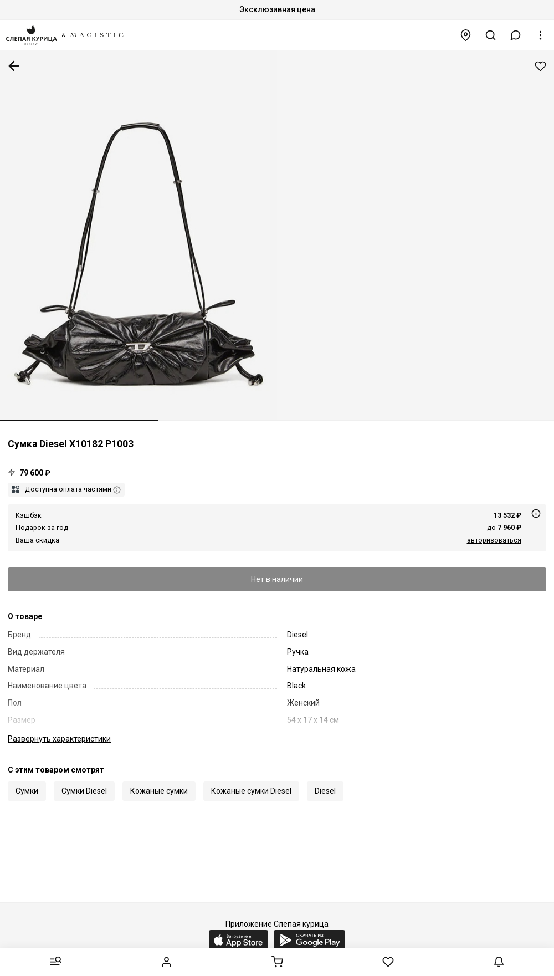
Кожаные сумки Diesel (251, 790)
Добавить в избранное (540, 66)
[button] (515, 35)
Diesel (325, 790)
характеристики (59, 738)
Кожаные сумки (159, 790)
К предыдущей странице (14, 66)
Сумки (27, 790)
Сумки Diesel (84, 790)
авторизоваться (494, 540)
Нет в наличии (277, 579)
